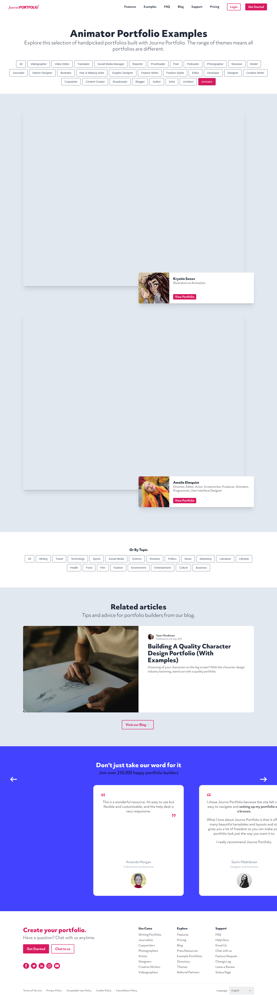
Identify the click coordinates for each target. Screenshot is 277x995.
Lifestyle (244, 558)
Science (137, 558)
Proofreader (158, 64)
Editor (195, 72)
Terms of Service (32, 990)
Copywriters (146, 945)
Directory (183, 961)
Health (74, 567)
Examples (150, 7)
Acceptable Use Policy (78, 990)
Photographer (215, 64)
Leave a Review (225, 967)
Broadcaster (120, 81)
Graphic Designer (122, 72)
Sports (96, 558)
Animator (207, 81)
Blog (181, 7)
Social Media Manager (111, 64)
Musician (236, 64)
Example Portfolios (189, 956)
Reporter (137, 64)
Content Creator (95, 81)
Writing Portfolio (149, 935)
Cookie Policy (103, 990)
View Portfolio (184, 297)
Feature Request (226, 956)
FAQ (167, 7)
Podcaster (193, 64)
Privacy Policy (54, 990)
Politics (172, 558)
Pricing (214, 7)
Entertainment (162, 567)
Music (188, 558)
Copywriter (71, 81)
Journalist (18, 72)
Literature (225, 558)
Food (89, 567)
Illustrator (66, 72)
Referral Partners (188, 972)
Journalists (145, 940)
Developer (213, 72)
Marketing (205, 558)
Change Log (223, 961)
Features (130, 7)
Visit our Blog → (138, 724)
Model (254, 64)
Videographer (39, 64)
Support (196, 7)
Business (201, 567)
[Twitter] (34, 966)
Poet (176, 64)
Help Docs (222, 940)
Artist (172, 81)
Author (157, 81)
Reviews (155, 558)
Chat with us (223, 951)
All (21, 64)
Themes (182, 967)
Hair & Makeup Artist (91, 72)
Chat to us (62, 949)
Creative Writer (255, 72)
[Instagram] (49, 966)
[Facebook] (26, 966)
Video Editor (62, 64)
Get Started (256, 7)
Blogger (140, 81)
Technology (78, 558)
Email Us (221, 945)
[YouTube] (57, 966)
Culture (183, 567)
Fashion (118, 567)
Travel (59, 558)
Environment (138, 567)
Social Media (116, 558)
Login (234, 7)
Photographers (148, 951)
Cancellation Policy (126, 990)
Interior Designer (42, 72)
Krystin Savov (184, 278)
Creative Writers (149, 967)
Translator (84, 64)
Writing (43, 558)
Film (102, 567)
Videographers (148, 972)
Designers (144, 961)
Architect (188, 81)
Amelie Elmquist (186, 482)
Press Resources (187, 951)
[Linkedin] (41, 966)
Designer (233, 72)
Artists (142, 956)
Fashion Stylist (175, 72)
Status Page (223, 972)
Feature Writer (149, 72)
